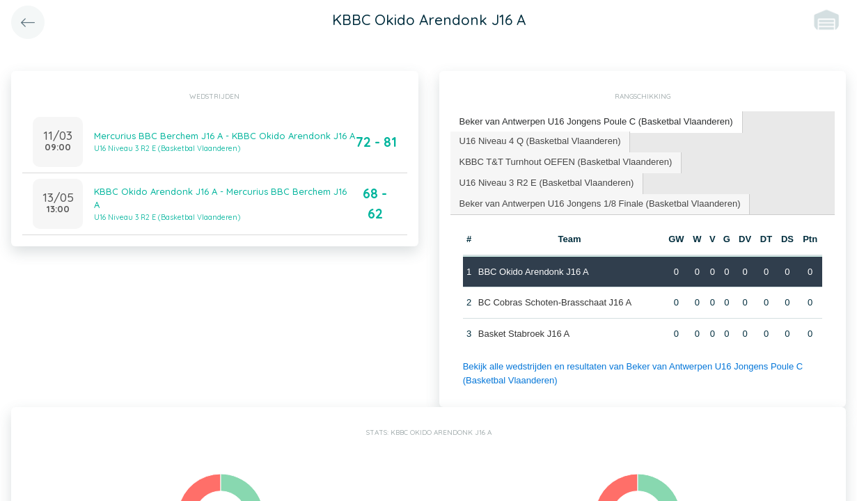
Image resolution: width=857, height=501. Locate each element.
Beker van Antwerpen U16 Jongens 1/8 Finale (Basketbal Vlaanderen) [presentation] (600, 203)
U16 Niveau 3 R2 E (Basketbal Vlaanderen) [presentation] (546, 182)
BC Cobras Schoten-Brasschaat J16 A (554, 302)
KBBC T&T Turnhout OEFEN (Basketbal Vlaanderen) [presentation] (566, 162)
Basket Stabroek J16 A (524, 333)
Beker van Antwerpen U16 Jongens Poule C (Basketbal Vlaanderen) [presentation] (596, 121)
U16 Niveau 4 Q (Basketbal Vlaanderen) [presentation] (540, 141)
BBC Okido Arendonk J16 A (533, 272)
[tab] (596, 122)
